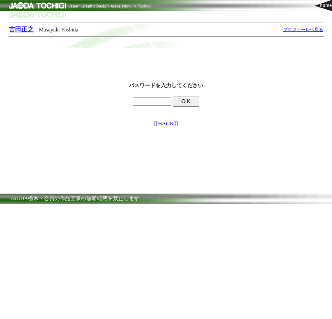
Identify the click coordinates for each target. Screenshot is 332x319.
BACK (166, 123)
